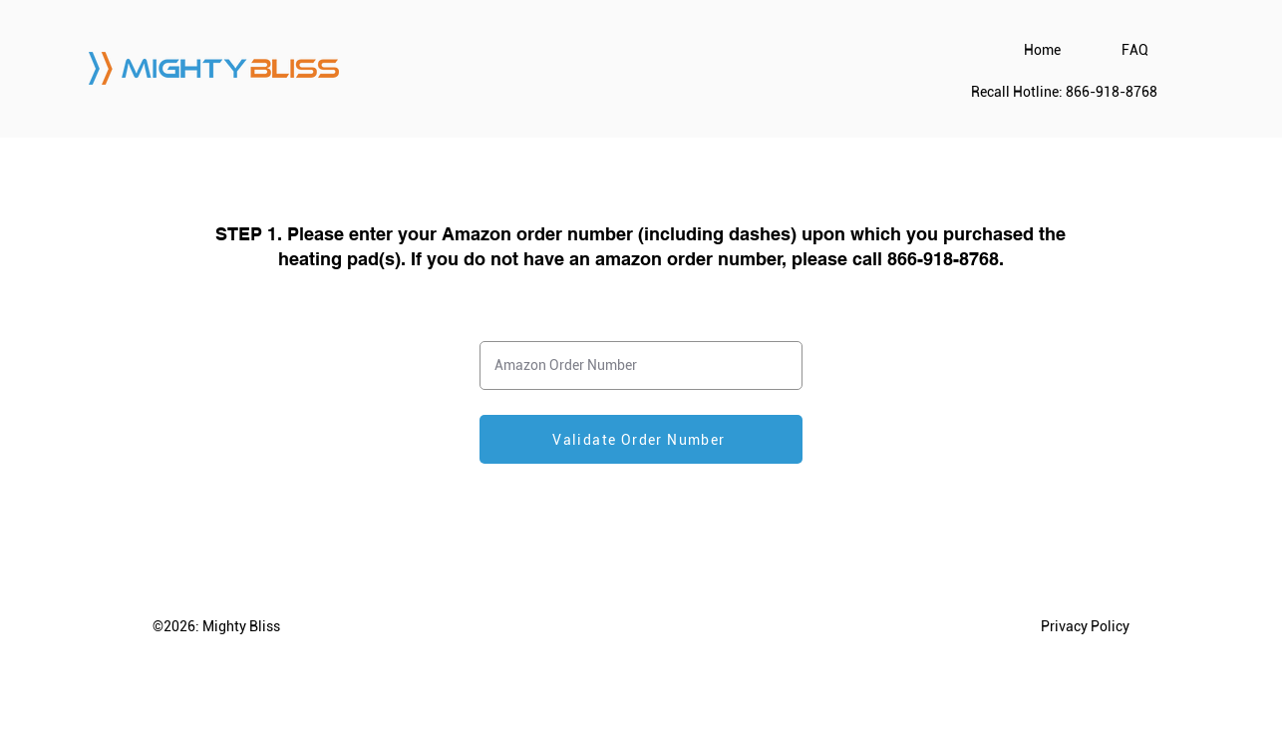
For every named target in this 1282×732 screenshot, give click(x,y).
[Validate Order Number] (641, 439)
